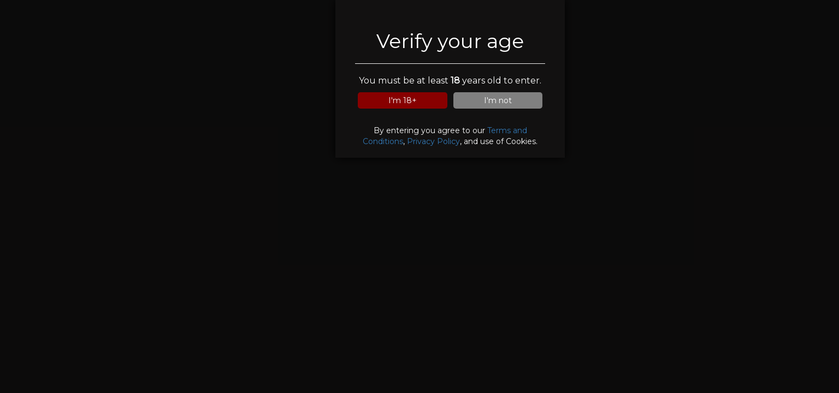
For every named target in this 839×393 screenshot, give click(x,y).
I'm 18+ (402, 100)
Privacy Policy (433, 141)
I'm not (498, 100)
